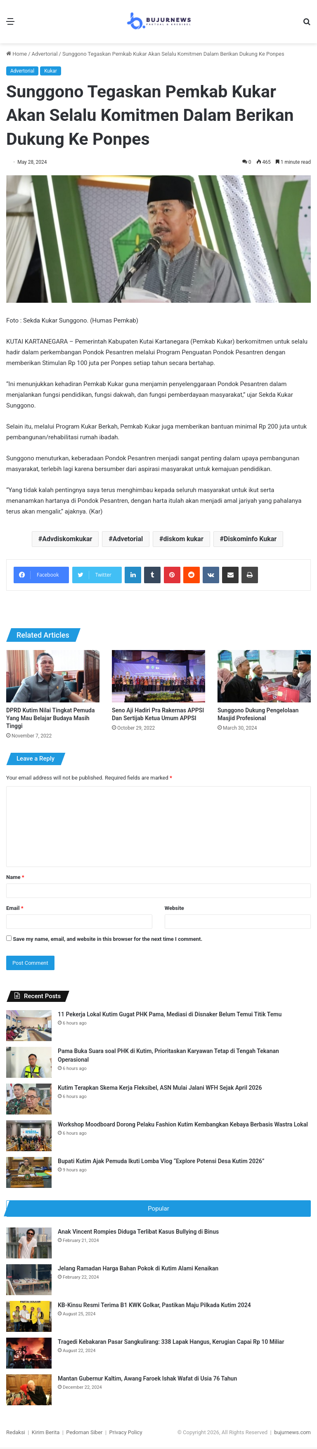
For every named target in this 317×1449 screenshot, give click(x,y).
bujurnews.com (292, 1434)
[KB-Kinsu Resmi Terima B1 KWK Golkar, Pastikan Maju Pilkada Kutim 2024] (29, 1318)
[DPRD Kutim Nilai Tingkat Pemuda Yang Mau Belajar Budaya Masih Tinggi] (52, 676)
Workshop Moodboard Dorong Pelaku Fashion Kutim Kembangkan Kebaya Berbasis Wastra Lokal (183, 1124)
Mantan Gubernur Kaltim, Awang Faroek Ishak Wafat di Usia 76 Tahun (147, 1380)
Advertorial (45, 54)
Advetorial (128, 539)
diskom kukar (183, 539)
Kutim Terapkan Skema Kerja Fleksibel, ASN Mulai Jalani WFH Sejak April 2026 (160, 1087)
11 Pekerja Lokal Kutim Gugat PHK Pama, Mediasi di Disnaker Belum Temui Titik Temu (170, 1014)
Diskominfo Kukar (250, 539)
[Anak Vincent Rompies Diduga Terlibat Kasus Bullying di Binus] (29, 1244)
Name (15, 877)
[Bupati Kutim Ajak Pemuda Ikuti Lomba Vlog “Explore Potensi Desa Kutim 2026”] (29, 1172)
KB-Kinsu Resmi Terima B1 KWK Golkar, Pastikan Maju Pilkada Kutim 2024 (154, 1306)
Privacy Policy (125, 1434)
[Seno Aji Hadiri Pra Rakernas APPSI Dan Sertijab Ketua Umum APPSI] (158, 676)
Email (15, 908)
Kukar (50, 71)
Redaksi (15, 1434)
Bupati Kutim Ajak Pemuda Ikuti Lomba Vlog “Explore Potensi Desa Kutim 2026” (161, 1161)
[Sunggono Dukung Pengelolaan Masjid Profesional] (264, 676)
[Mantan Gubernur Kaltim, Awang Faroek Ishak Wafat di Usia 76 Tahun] (29, 1391)
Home (16, 54)
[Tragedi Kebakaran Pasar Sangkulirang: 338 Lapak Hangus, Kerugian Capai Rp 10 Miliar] (29, 1354)
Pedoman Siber (84, 1434)
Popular (158, 1208)
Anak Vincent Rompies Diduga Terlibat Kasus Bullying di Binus (138, 1233)
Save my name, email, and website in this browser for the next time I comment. (107, 939)
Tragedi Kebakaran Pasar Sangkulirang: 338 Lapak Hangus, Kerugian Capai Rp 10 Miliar (171, 1343)
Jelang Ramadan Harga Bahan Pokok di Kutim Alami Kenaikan (138, 1270)
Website (174, 908)
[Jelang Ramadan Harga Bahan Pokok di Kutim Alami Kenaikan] (29, 1281)
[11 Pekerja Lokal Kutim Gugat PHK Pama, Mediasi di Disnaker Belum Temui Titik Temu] (29, 1025)
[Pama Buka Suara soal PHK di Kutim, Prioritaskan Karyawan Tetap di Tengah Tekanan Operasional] (29, 1062)
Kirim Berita (45, 1434)
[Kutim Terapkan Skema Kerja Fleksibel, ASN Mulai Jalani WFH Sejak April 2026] (29, 1099)
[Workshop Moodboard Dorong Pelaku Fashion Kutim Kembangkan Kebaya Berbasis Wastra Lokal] (29, 1135)
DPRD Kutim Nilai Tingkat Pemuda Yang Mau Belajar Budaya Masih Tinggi (50, 718)
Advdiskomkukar (67, 539)
